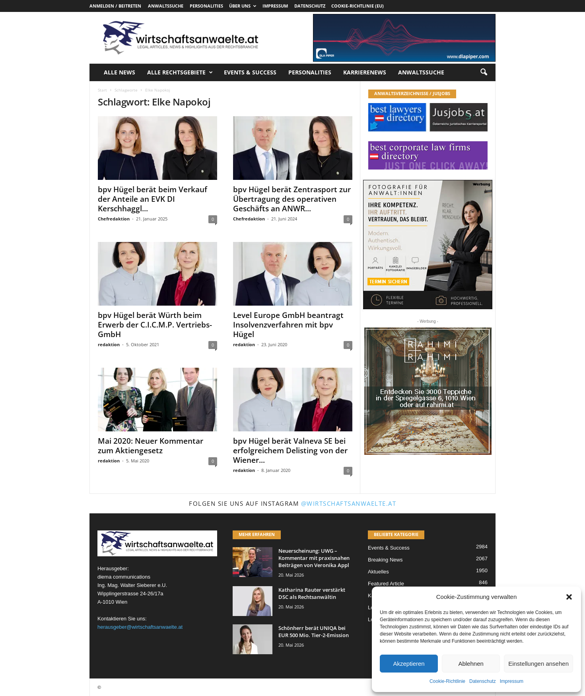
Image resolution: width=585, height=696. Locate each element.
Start (102, 90)
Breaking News (385, 560)
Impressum (511, 681)
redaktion (109, 344)
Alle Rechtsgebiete (180, 72)
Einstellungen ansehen (538, 663)
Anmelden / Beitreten (115, 6)
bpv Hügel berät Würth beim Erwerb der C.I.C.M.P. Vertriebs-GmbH (155, 324)
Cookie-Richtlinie (447, 681)
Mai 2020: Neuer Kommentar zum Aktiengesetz (150, 446)
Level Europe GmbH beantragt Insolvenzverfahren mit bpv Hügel (288, 324)
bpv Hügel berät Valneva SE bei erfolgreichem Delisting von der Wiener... (290, 450)
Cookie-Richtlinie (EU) (357, 6)
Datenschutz (482, 681)
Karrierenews (364, 72)
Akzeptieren (408, 663)
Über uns (242, 6)
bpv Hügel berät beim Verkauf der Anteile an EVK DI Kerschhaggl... (152, 199)
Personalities (206, 6)
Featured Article (386, 584)
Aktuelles (378, 572)
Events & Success (250, 72)
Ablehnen (470, 663)
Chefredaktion (114, 219)
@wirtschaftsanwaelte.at (348, 503)
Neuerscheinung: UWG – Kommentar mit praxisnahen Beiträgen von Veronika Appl (314, 558)
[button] (569, 597)
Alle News (119, 72)
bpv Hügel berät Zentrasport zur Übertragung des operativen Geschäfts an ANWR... (292, 199)
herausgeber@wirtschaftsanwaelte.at (140, 627)
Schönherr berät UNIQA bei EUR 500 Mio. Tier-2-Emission (313, 631)
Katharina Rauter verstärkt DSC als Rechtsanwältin (311, 593)
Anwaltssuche (165, 6)
